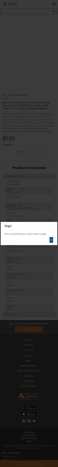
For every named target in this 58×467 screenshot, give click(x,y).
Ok (51, 240)
